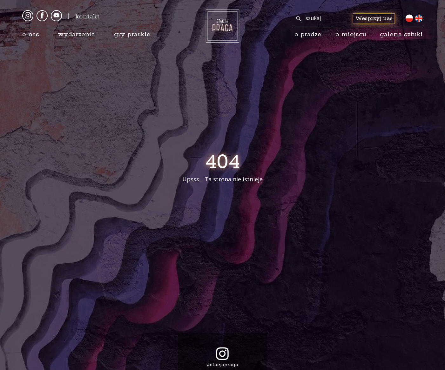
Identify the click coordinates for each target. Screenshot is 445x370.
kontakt (87, 16)
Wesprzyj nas (374, 18)
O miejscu (350, 34)
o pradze (307, 34)
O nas (30, 34)
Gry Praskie (132, 34)
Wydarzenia (76, 34)
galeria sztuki (401, 34)
